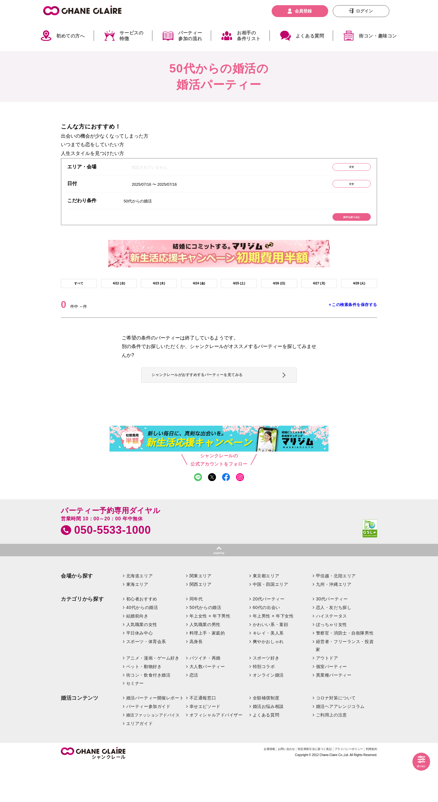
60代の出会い (266, 644)
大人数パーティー (207, 704)
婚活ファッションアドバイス (153, 752)
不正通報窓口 (202, 735)
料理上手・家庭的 (207, 670)
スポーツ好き (266, 695)
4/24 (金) (198, 295)
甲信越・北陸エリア (336, 613)
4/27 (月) (319, 295)
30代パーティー (332, 636)
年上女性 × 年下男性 (210, 653)
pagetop (219, 588)
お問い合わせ (245, 788)
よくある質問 (310, 35)
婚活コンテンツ (80, 736)
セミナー (135, 721)
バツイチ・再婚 (205, 695)
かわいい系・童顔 (270, 662)
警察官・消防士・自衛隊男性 (345, 670)
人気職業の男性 (205, 662)
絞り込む (416, 764)
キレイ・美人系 (268, 670)
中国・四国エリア (270, 621)
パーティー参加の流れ (190, 35)
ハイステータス (331, 653)
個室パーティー (331, 704)
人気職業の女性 (141, 662)
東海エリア (137, 621)
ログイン (364, 11)
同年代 (196, 636)
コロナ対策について (336, 735)
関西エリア (200, 621)
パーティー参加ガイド (148, 743)
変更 (342, 168)
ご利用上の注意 (331, 752)
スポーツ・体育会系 (146, 679)
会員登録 (303, 11)
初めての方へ (70, 35)
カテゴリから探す (82, 636)
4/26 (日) (278, 295)
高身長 (196, 679)
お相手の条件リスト (249, 35)
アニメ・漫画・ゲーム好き (152, 695)
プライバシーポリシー (335, 788)
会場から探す (77, 614)
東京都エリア (266, 613)
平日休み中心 (139, 670)
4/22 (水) (118, 295)
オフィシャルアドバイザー (216, 752)
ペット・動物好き (144, 704)
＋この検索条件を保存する (352, 319)
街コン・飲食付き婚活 (148, 712)
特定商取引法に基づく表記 (286, 788)
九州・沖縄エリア (334, 621)
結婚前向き (137, 653)
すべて (78, 295)
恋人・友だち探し (334, 644)
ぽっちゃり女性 (331, 662)
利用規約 (369, 788)
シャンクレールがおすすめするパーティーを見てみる (216, 397)
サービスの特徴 (131, 35)
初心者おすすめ (141, 636)
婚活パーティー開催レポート (155, 735)
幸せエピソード (205, 743)
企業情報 (220, 788)
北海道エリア (139, 613)
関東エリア (200, 613)
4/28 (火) (358, 295)
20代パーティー (269, 636)
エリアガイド (139, 760)
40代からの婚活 (142, 644)
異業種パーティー (334, 712)
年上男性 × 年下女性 (273, 653)
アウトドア (327, 695)
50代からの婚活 (205, 644)
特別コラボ (264, 704)
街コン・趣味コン (378, 35)
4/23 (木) (158, 295)
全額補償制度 (266, 735)
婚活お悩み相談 (268, 743)
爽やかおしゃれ (268, 679)
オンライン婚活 (268, 712)
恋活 (193, 712)
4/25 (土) (239, 295)
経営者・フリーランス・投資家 (345, 683)
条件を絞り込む (342, 225)
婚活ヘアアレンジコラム (340, 743)
